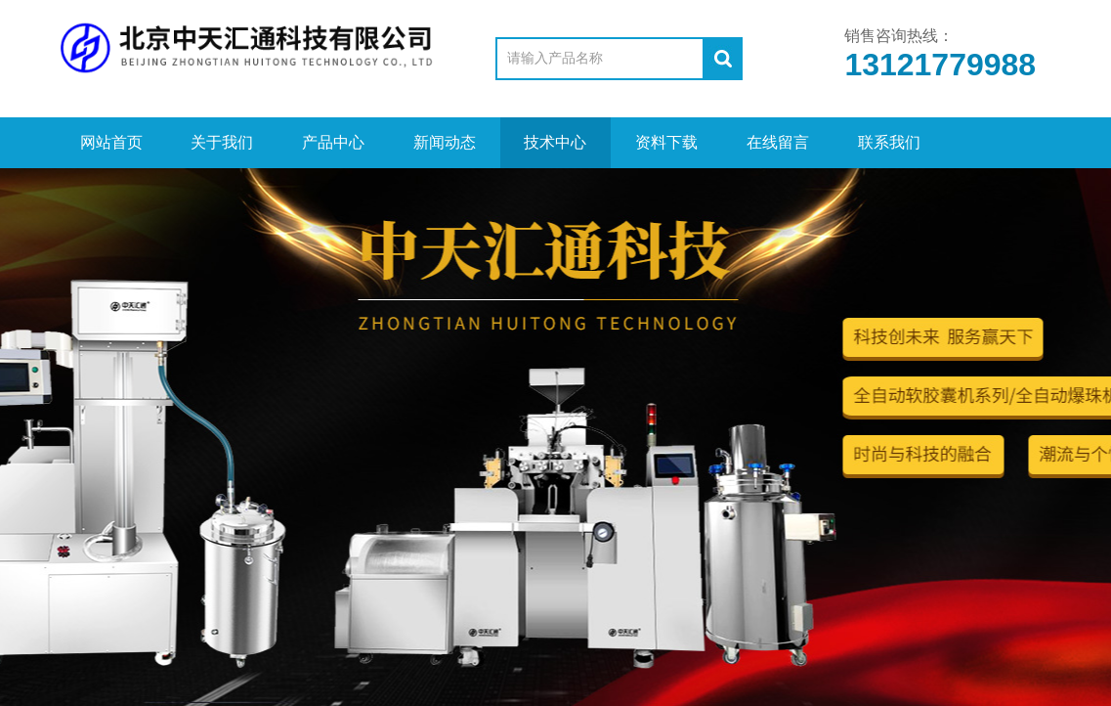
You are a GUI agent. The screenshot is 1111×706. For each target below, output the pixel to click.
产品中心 (333, 142)
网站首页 (111, 142)
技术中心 (555, 142)
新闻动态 (444, 142)
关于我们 (222, 142)
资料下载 (666, 142)
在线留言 (778, 142)
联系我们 (889, 142)
